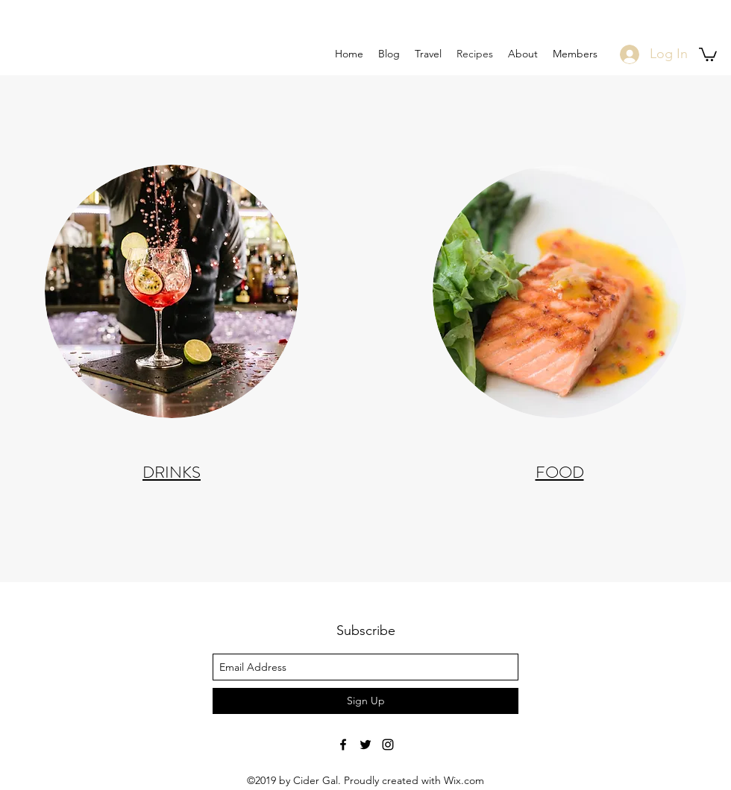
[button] (708, 53)
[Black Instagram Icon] (387, 744)
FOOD (560, 472)
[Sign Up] (365, 701)
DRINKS (171, 472)
